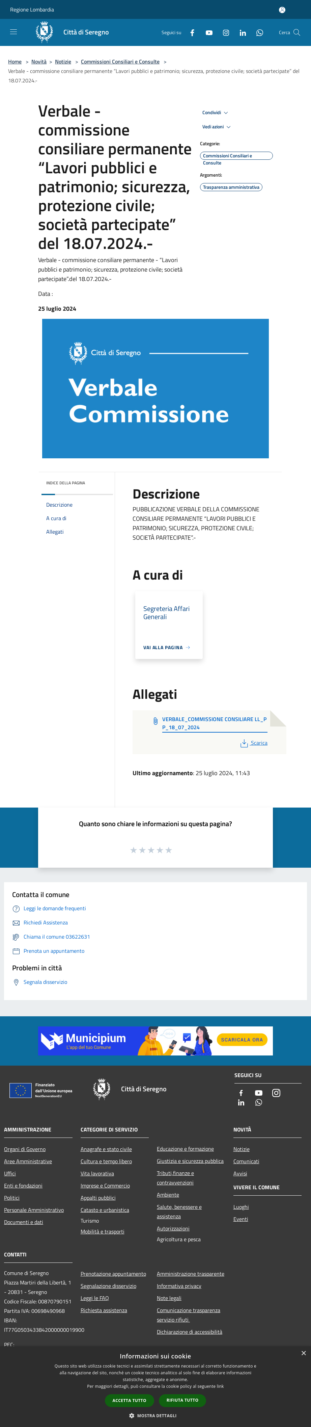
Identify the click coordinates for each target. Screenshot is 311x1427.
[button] (155, 1415)
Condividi (216, 113)
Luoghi (241, 1207)
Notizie (63, 61)
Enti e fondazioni (23, 1185)
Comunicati (246, 1161)
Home (15, 61)
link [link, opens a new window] (220, 1386)
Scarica (253, 743)
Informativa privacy (179, 1286)
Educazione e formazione (185, 1149)
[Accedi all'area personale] (282, 10)
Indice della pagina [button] (65, 483)
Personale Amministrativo (34, 1210)
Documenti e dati (23, 1222)
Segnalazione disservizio (108, 1286)
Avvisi (240, 1173)
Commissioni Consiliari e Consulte (120, 61)
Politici (12, 1198)
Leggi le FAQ (95, 1298)
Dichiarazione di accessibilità (189, 1332)
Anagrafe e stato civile (106, 1149)
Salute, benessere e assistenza (179, 1211)
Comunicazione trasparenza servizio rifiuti (188, 1315)
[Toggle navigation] (13, 32)
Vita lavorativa (97, 1173)
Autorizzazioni (173, 1228)
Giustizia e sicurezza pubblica (190, 1161)
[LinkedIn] (240, 32)
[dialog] (155, 1386)
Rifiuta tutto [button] (183, 1400)
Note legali (169, 1298)
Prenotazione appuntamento (113, 1274)
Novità (39, 61)
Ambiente (168, 1195)
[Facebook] (189, 32)
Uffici (10, 1173)
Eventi (240, 1219)
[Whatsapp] (257, 32)
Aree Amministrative (28, 1161)
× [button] (303, 1353)
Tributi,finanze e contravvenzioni (175, 1178)
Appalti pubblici (98, 1198)
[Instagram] (223, 32)
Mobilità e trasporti (102, 1231)
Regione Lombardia (32, 9)
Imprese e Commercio (105, 1185)
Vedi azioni (217, 127)
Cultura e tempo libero (106, 1161)
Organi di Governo (25, 1149)
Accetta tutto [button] (129, 1400)
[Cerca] (297, 32)
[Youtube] (206, 32)
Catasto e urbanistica (105, 1210)
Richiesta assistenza (104, 1310)
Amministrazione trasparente (190, 1274)
